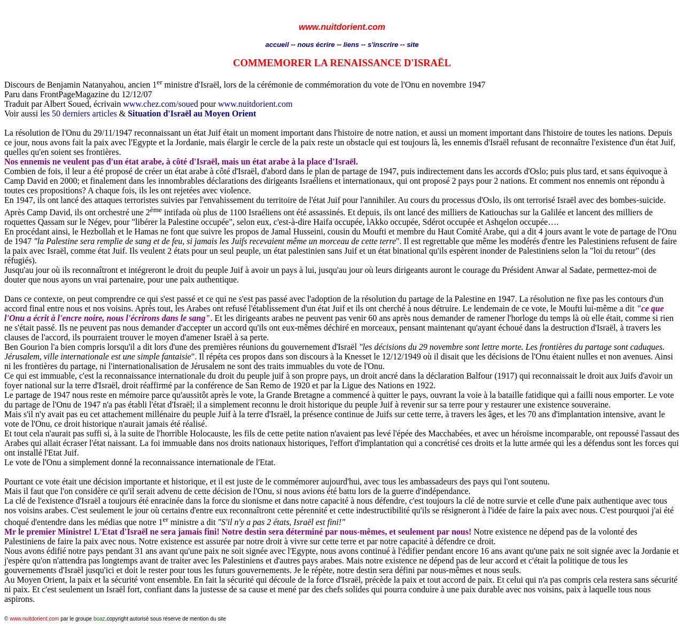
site (412, 45)
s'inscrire (384, 45)
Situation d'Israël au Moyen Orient (192, 113)
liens (351, 45)
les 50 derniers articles (78, 113)
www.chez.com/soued (160, 103)
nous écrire (316, 45)
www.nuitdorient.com (255, 103)
